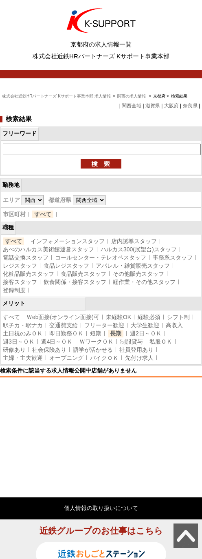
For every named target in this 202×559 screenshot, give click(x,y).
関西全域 (131, 106)
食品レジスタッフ (66, 265)
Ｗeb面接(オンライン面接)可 (62, 317)
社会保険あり (49, 349)
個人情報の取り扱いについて (101, 508)
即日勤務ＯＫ (66, 333)
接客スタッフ (20, 282)
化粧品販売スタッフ (28, 274)
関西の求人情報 (132, 96)
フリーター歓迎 (104, 325)
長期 (115, 333)
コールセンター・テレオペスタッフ (100, 257)
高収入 (174, 325)
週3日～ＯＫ (19, 341)
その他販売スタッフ (138, 274)
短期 (95, 333)
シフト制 (178, 317)
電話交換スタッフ (25, 257)
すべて (42, 214)
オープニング (66, 358)
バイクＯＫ (104, 358)
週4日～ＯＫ (57, 341)
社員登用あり (136, 349)
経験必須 (149, 317)
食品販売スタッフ (83, 274)
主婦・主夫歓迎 (23, 358)
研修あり (14, 349)
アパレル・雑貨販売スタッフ (133, 265)
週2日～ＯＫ (146, 333)
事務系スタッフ (173, 257)
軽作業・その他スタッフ (144, 282)
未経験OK (118, 317)
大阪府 (171, 106)
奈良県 (190, 106)
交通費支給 (63, 325)
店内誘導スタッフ (134, 241)
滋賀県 (152, 106)
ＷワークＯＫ (96, 341)
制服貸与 (131, 341)
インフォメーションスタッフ (68, 241)
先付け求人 (139, 358)
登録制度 (14, 290)
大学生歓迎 (145, 325)
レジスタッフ (20, 265)
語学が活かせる (93, 349)
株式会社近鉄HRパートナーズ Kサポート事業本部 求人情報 (56, 96)
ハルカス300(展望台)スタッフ (139, 249)
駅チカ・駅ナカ (23, 325)
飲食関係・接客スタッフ (75, 282)
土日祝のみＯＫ (23, 333)
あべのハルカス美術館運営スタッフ (48, 249)
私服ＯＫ (160, 341)
